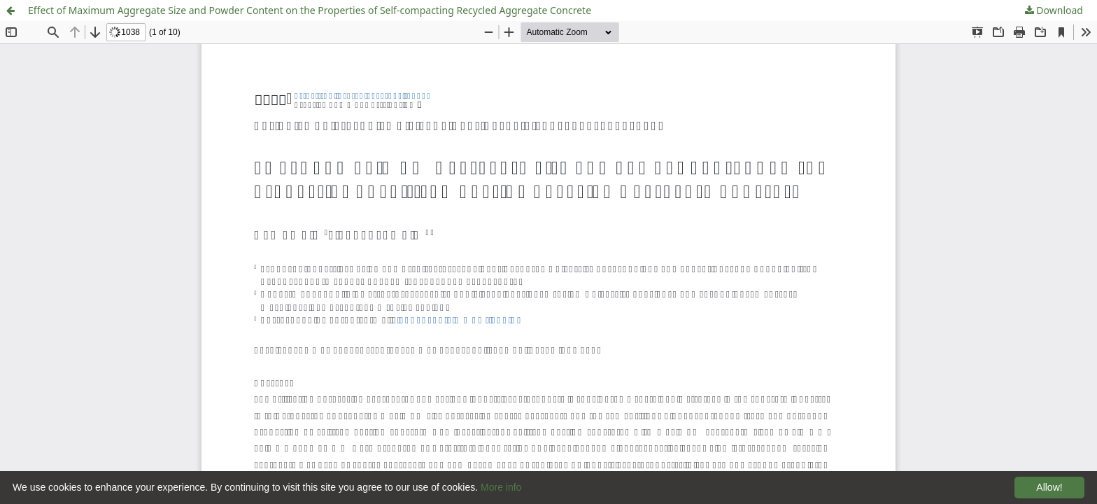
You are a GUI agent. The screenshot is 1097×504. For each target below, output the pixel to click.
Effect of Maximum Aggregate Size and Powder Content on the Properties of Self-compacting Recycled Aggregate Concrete (309, 10)
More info (501, 487)
